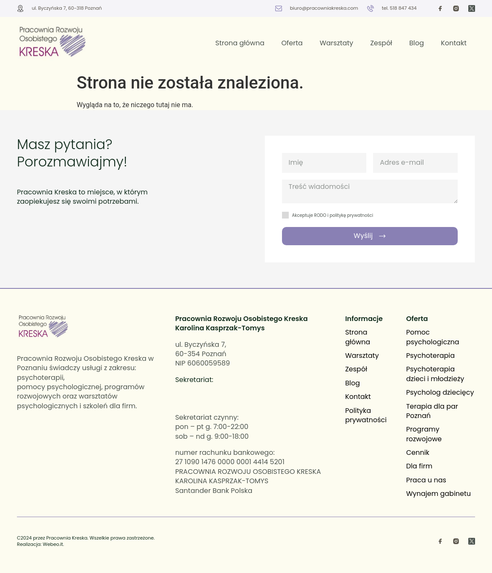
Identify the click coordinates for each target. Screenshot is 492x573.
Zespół (381, 43)
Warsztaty (337, 43)
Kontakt (454, 43)
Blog (416, 43)
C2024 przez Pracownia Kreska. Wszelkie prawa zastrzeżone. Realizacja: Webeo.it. (86, 541)
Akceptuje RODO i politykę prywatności (332, 215)
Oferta (292, 43)
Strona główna (239, 43)
